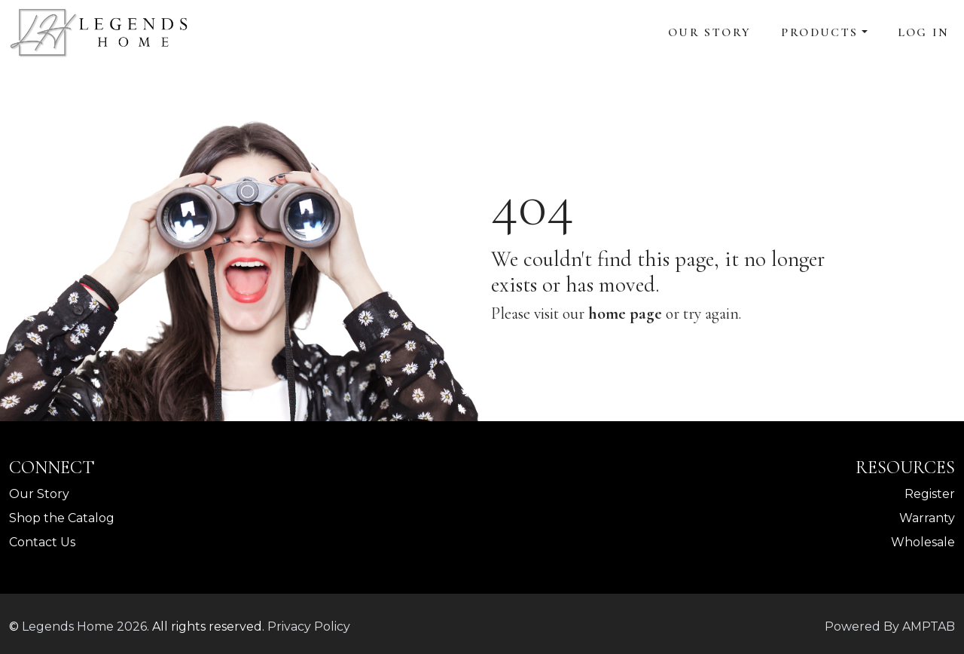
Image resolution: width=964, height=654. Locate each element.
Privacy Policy (308, 626)
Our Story (710, 32)
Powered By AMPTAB (890, 626)
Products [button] (819, 32)
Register (930, 494)
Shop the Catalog (61, 518)
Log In (923, 32)
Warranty (927, 518)
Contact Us (42, 542)
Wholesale (923, 542)
